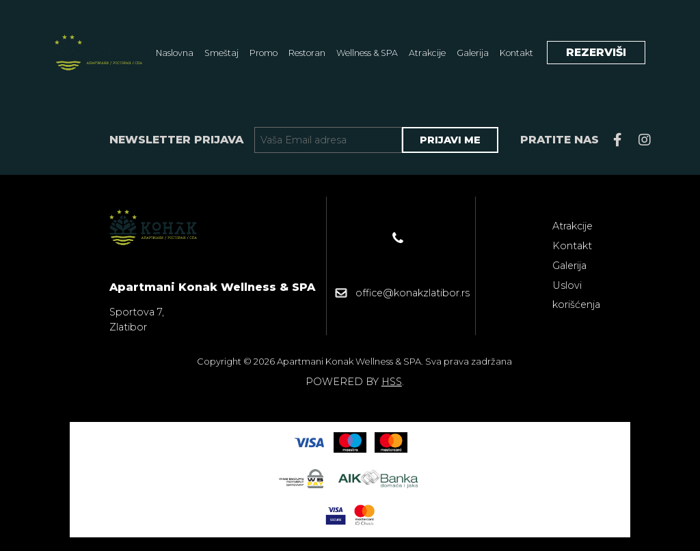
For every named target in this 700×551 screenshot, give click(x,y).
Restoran (306, 53)
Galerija (473, 53)
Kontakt (516, 53)
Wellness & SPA (367, 53)
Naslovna (174, 53)
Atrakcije (427, 53)
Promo (264, 53)
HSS (391, 382)
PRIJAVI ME (450, 140)
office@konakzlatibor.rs (412, 293)
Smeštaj (221, 53)
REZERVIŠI (596, 52)
